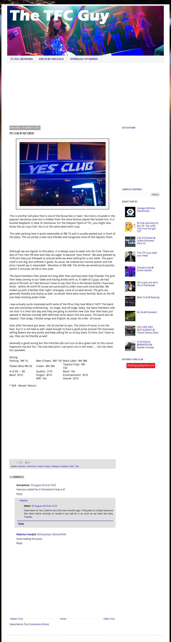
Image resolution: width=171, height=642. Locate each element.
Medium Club (67, 466)
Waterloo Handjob (26, 534)
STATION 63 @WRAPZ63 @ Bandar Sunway (145, 344)
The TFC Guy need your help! (147, 254)
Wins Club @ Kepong (148, 297)
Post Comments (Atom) (36, 624)
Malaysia (56, 466)
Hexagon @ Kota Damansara (146, 209)
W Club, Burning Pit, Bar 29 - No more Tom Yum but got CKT (148, 227)
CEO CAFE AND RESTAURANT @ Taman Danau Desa (147, 329)
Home (63, 618)
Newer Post (16, 618)
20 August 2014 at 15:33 (44, 506)
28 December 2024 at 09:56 (51, 534)
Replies (24, 500)
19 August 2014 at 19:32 (43, 485)
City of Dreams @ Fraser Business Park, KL (146, 240)
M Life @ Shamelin (147, 312)
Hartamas (31, 466)
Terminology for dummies (84, 59)
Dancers (22, 466)
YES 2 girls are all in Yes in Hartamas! (147, 284)
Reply (19, 493)
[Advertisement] (28, 94)
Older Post (109, 618)
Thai (77, 466)
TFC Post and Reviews (21, 59)
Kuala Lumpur (43, 466)
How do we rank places (51, 59)
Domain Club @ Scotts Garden (145, 269)
